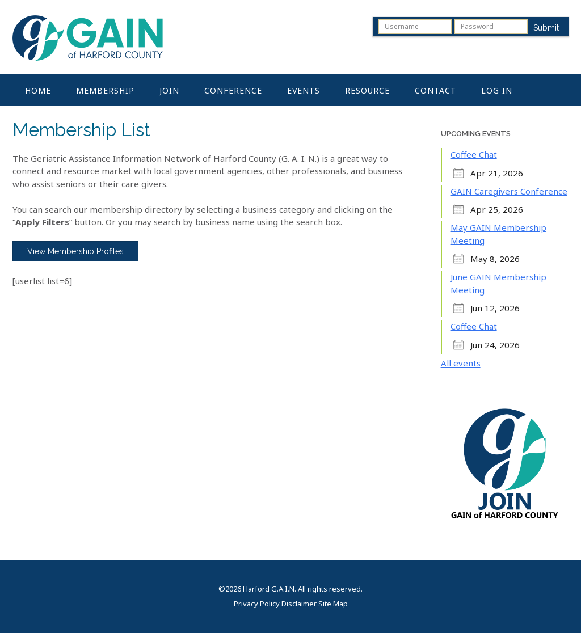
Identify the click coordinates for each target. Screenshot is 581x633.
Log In (496, 90)
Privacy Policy (257, 603)
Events (303, 90)
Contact (435, 90)
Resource (367, 90)
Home (38, 90)
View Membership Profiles (75, 251)
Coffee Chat (474, 154)
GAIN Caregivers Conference (509, 191)
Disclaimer (299, 603)
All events (461, 363)
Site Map (333, 603)
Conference (233, 90)
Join (169, 90)
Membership (105, 90)
